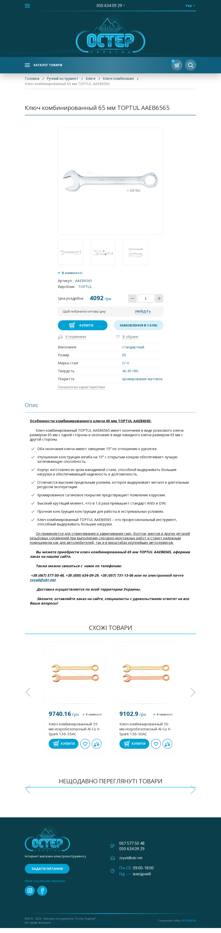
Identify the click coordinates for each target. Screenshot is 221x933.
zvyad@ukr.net (43, 584)
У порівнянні (75, 341)
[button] (28, 697)
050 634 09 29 (109, 5)
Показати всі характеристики (81, 392)
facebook (42, 896)
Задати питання (47, 873)
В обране (130, 341)
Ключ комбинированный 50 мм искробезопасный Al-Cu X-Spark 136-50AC (145, 733)
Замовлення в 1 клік (138, 330)
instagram (30, 896)
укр (188, 5)
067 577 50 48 (132, 848)
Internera (189, 925)
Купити (86, 330)
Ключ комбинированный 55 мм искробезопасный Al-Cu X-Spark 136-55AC (75, 733)
